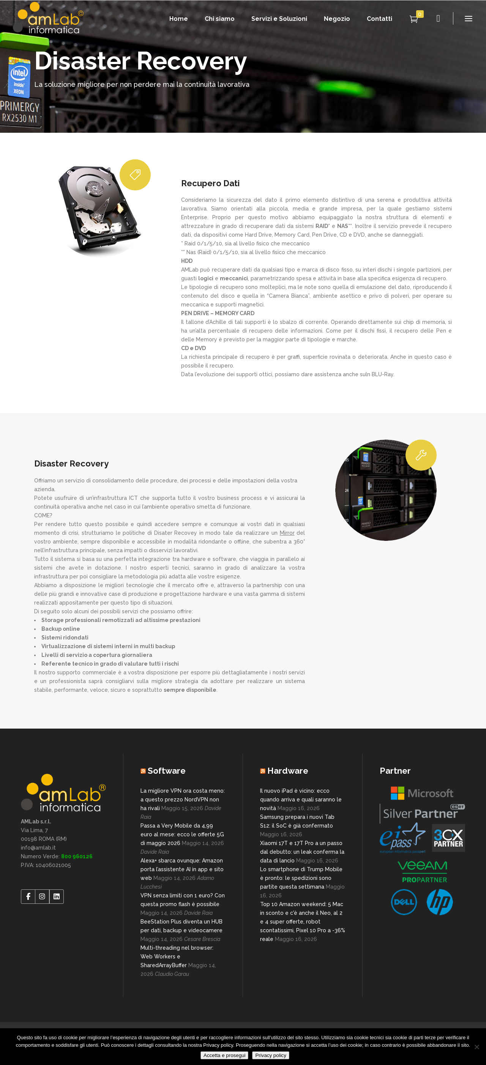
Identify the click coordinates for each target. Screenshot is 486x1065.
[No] (476, 1047)
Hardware (287, 771)
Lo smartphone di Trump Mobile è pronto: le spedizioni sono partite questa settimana (301, 878)
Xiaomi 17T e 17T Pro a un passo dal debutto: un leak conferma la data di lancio (302, 852)
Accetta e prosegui (224, 1055)
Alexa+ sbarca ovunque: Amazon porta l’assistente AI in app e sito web (182, 869)
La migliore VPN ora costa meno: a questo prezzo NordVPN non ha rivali (182, 799)
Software (167, 771)
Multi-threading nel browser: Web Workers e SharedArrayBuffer (176, 956)
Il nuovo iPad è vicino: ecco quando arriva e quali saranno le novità (301, 799)
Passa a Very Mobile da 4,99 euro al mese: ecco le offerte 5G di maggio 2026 (182, 834)
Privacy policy (270, 1055)
